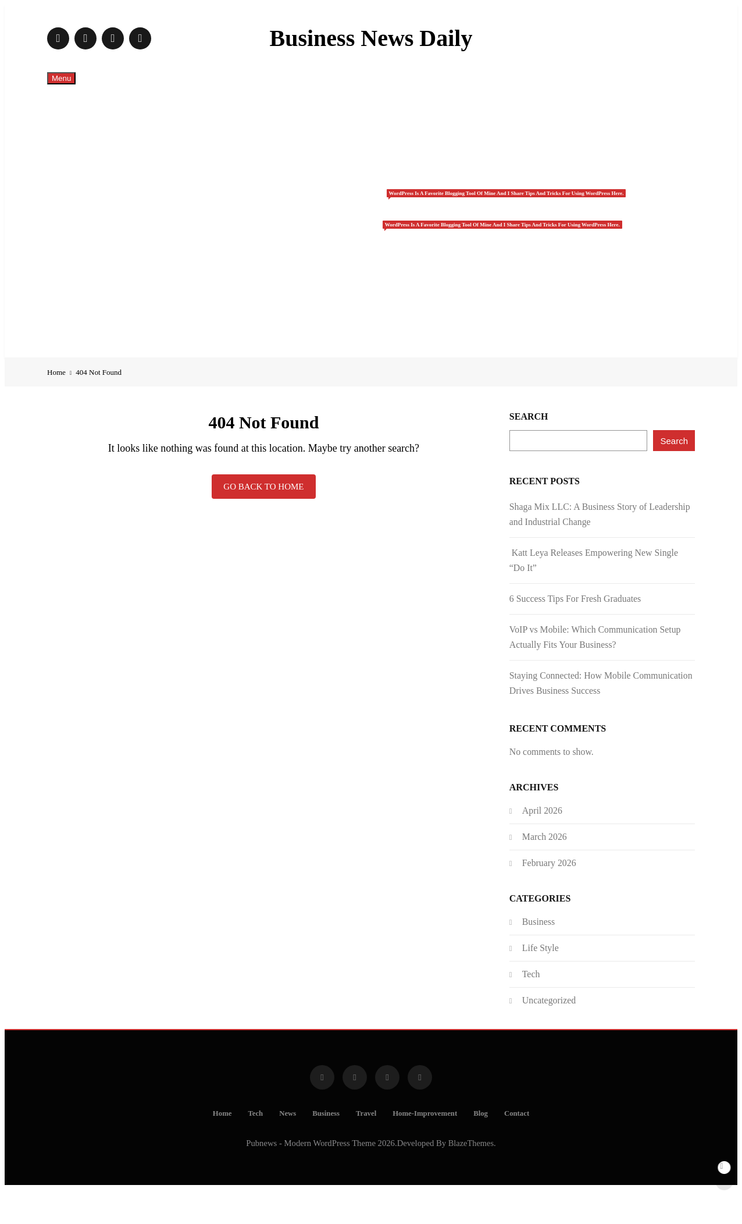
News (383, 184)
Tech (382, 147)
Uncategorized (549, 1034)
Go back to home (263, 521)
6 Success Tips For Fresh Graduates (575, 633)
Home (383, 111)
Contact (383, 364)
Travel (386, 249)
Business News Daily (371, 38)
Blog (382, 328)
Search (528, 451)
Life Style (540, 982)
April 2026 (542, 845)
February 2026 (549, 897)
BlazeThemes (471, 1177)
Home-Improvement (383, 292)
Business (386, 213)
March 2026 (544, 871)
